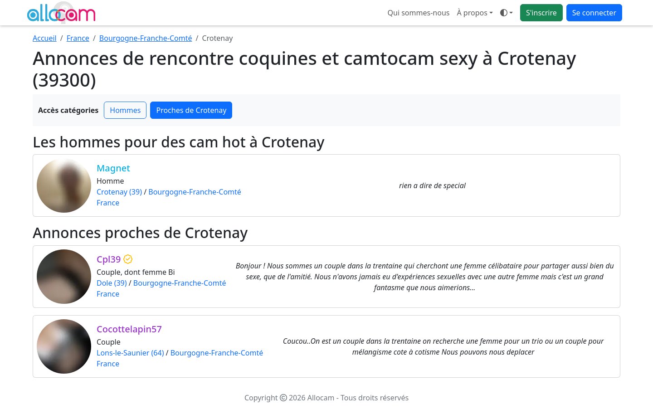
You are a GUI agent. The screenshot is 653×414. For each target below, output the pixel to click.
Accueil (45, 38)
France (78, 38)
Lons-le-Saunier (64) (130, 353)
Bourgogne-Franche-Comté (145, 38)
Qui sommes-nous (419, 13)
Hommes (125, 110)
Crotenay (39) (119, 192)
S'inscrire (541, 13)
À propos (472, 13)
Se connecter (594, 13)
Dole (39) (112, 283)
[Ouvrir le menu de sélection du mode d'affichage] (507, 12)
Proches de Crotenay (191, 110)
